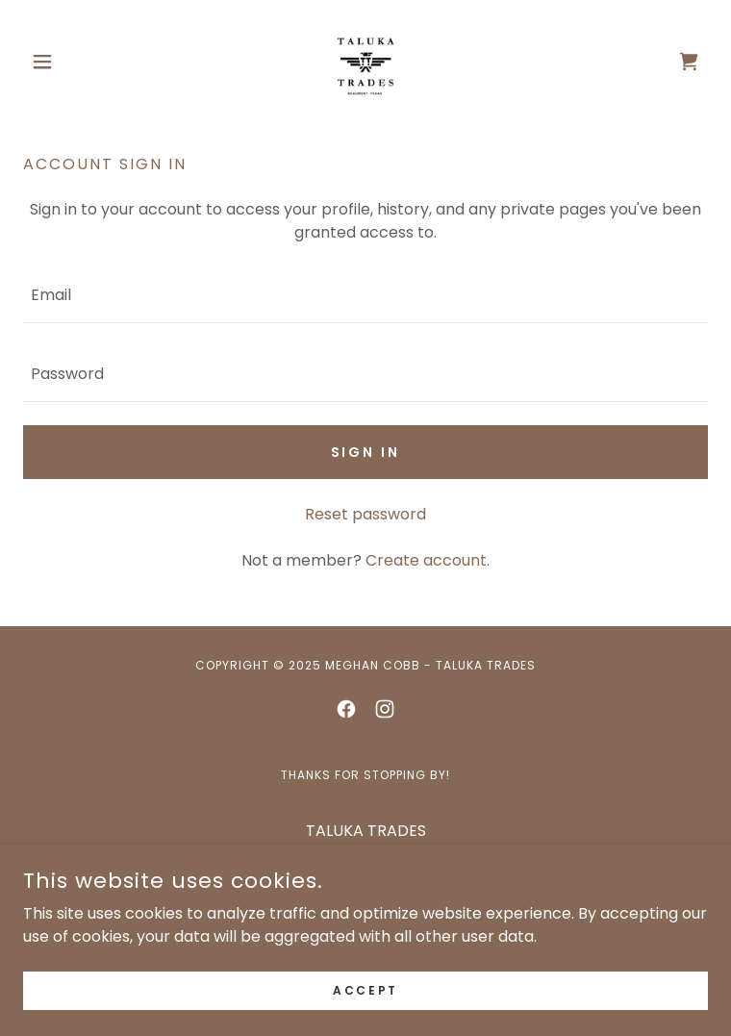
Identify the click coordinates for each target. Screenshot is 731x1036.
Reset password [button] (365, 514)
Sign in (366, 452)
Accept (365, 989)
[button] (74, 61)
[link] (365, 61)
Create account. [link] (428, 560)
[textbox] (365, 295)
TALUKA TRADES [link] (366, 831)
